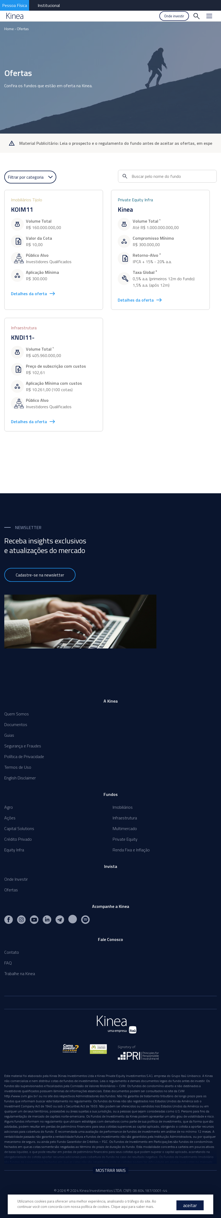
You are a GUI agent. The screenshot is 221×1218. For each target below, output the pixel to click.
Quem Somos (16, 714)
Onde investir (174, 16)
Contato (11, 952)
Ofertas (23, 28)
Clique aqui (119, 1206)
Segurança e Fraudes (22, 746)
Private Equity (125, 839)
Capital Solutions (19, 828)
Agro (8, 807)
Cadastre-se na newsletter (40, 575)
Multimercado (125, 828)
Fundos (111, 794)
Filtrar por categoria (30, 177)
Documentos (15, 724)
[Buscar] (196, 16)
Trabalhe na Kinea (19, 973)
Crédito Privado (18, 839)
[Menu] (209, 16)
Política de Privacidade (24, 756)
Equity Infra (14, 850)
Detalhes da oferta (33, 293)
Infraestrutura (125, 818)
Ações (9, 818)
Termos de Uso (17, 767)
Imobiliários (123, 807)
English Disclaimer (20, 778)
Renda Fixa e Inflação (131, 850)
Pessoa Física (14, 5)
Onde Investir (16, 879)
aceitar (190, 1205)
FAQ (8, 963)
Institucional (49, 5)
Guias (9, 735)
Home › (10, 28)
